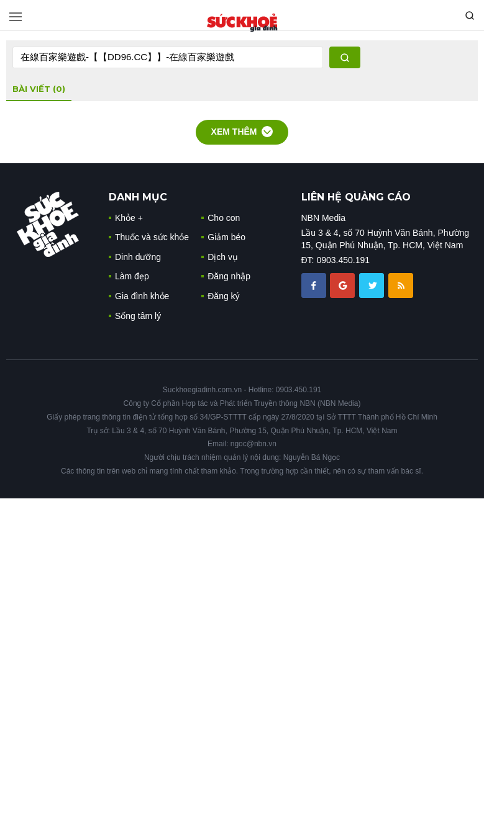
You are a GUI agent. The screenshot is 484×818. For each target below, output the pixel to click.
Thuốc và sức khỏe (152, 237)
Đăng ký (223, 296)
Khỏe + (129, 218)
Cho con (224, 218)
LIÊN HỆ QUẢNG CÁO (356, 197)
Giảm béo (226, 237)
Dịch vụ (223, 257)
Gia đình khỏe (142, 296)
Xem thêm (242, 131)
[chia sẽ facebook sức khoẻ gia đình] (315, 285)
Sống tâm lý (138, 316)
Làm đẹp (132, 276)
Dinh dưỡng (138, 257)
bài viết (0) (38, 89)
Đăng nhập (229, 276)
